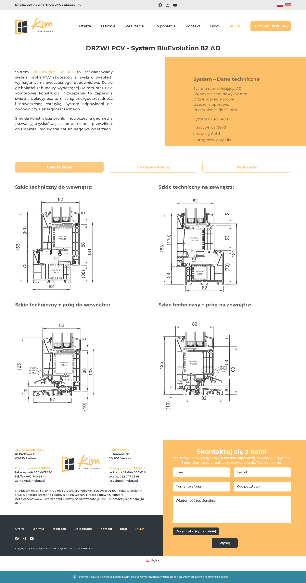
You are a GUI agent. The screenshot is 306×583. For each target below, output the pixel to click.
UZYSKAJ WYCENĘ (270, 26)
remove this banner (218, 577)
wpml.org (129, 577)
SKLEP (235, 26)
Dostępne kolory (153, 175)
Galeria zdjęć (59, 175)
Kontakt (192, 26)
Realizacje (134, 26)
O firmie (108, 26)
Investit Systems (60, 548)
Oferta (85, 26)
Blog (214, 26)
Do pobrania (165, 26)
